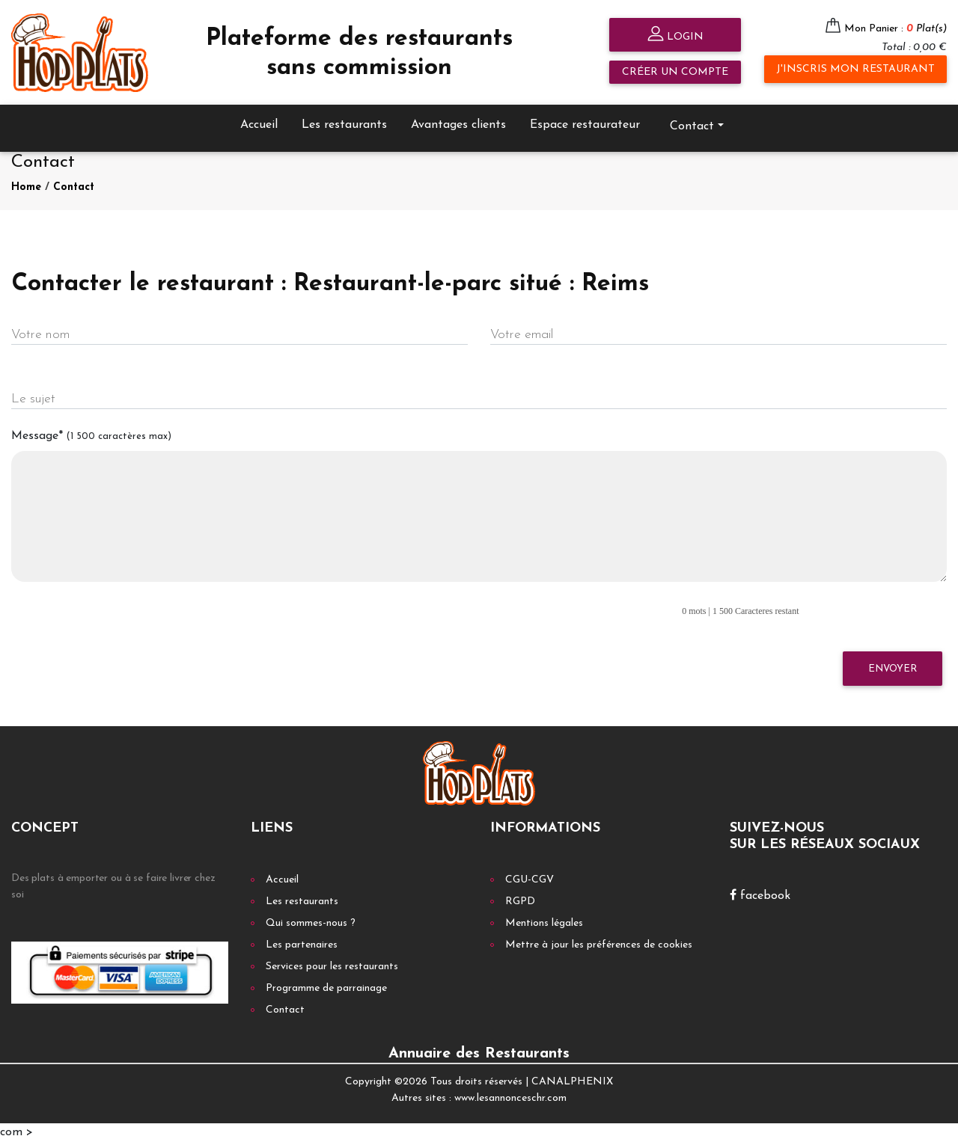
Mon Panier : (895, 28)
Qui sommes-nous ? (311, 921)
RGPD (520, 899)
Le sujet (33, 397)
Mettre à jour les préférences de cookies (598, 942)
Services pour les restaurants (332, 964)
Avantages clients (458, 123)
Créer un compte (675, 72)
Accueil (259, 123)
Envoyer (892, 667)
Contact (692, 124)
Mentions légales (544, 921)
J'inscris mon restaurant (855, 69)
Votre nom (40, 333)
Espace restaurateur (585, 123)
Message (91, 434)
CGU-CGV (529, 877)
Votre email (521, 333)
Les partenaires (302, 942)
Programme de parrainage (326, 986)
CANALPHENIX (572, 1079)
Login (675, 35)
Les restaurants (344, 123)
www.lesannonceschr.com (510, 1096)
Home (26, 185)
